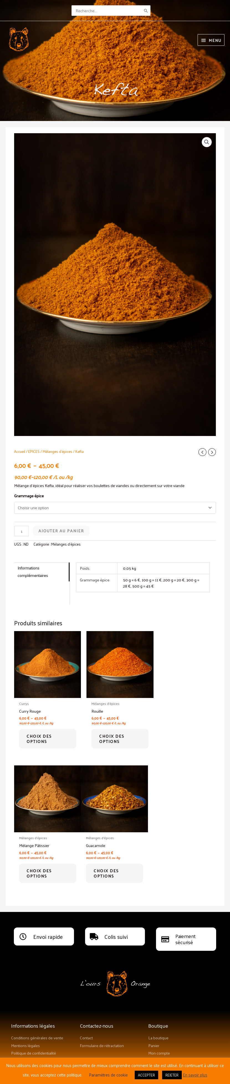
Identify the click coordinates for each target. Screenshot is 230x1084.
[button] (207, 142)
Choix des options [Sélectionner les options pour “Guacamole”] (41, 869)
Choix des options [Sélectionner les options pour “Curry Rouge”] (41, 736)
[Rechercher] (146, 10)
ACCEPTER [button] (146, 1075)
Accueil (19, 450)
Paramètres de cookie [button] (108, 1074)
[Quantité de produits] (21, 530)
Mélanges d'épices (57, 450)
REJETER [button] (171, 1075)
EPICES (34, 450)
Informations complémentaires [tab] (32, 571)
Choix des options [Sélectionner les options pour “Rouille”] (110, 736)
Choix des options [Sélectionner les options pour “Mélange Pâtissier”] (179, 736)
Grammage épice (29, 495)
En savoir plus (195, 1074)
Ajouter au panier (61, 530)
